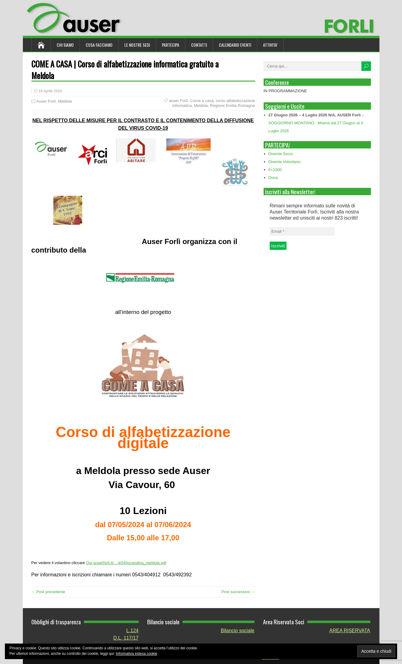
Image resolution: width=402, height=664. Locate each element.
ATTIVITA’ (270, 45)
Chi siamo (65, 45)
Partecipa (170, 45)
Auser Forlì (46, 101)
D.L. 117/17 (126, 637)
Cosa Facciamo (99, 45)
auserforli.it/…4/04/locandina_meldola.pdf (129, 562)
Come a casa (202, 100)
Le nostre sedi (137, 45)
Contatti (199, 45)
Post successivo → (238, 591)
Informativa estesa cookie (136, 653)
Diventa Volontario (285, 161)
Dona (273, 177)
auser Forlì (178, 100)
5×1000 (275, 169)
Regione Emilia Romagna (232, 105)
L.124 (132, 630)
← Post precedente (48, 591)
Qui (89, 562)
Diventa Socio (281, 153)
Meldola (65, 101)
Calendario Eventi (235, 45)
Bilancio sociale (237, 630)
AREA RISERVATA (349, 630)
